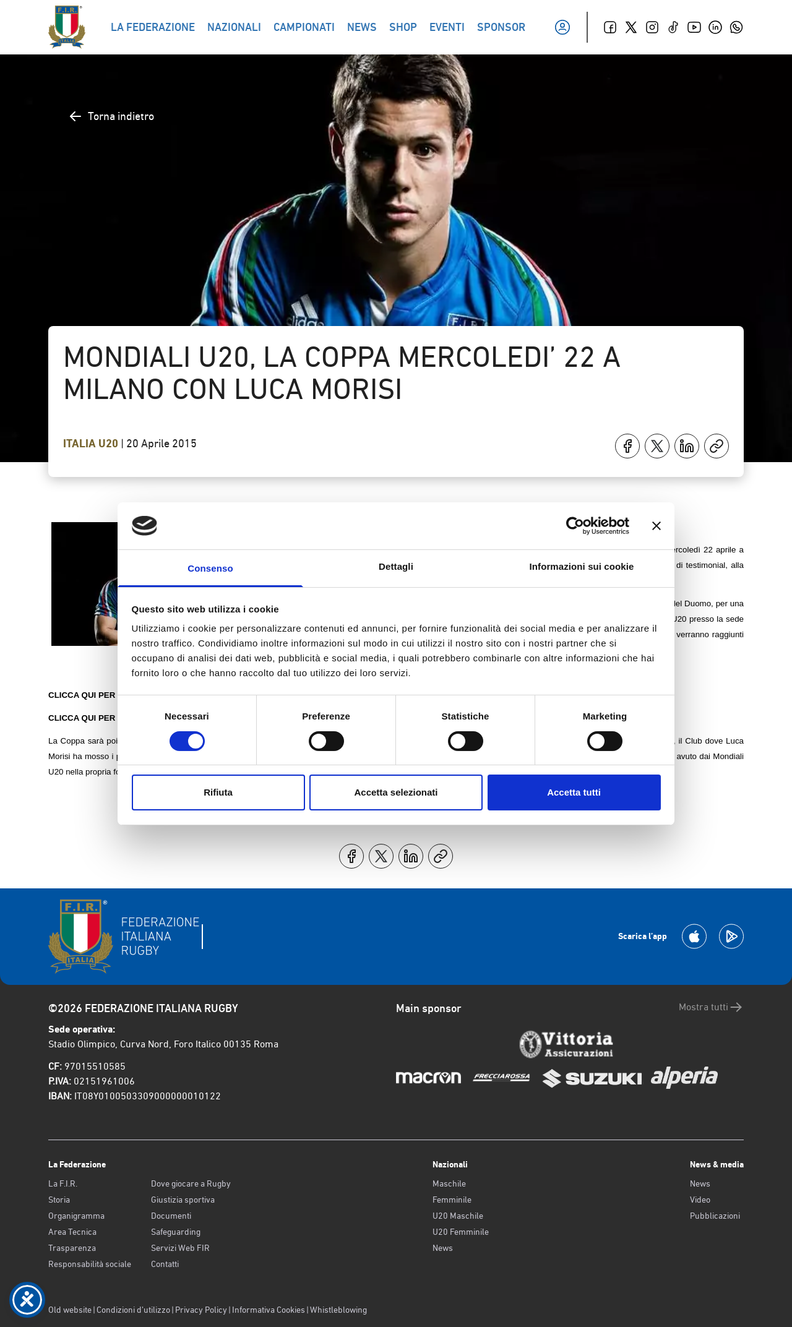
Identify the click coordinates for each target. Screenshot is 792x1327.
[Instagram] (652, 27)
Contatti (165, 1264)
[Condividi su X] (657, 446)
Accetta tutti (574, 792)
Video (700, 1200)
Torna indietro (111, 116)
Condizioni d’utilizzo (133, 1310)
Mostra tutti (711, 1007)
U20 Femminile (461, 1232)
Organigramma (76, 1216)
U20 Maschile (458, 1216)
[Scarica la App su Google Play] (731, 936)
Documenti (171, 1216)
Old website (70, 1310)
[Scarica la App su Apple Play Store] (694, 936)
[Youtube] (694, 27)
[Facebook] (610, 27)
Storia (59, 1200)
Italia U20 (92, 443)
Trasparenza (72, 1248)
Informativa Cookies (268, 1310)
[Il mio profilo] (562, 27)
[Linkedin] (715, 27)
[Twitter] (631, 27)
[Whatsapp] (736, 27)
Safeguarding (175, 1232)
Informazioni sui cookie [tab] (582, 566)
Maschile (449, 1183)
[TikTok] (673, 27)
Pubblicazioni (715, 1216)
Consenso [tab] (210, 568)
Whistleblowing (338, 1310)
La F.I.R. (62, 1183)
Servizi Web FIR (180, 1248)
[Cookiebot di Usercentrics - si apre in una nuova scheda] (575, 526)
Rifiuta (218, 792)
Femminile (452, 1200)
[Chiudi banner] (656, 526)
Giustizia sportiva (183, 1200)
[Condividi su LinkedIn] (686, 446)
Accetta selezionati (395, 792)
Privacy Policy (201, 1310)
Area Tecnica (72, 1232)
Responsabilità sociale (89, 1264)
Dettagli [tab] (396, 566)
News (443, 1248)
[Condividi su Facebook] (627, 446)
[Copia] (716, 446)
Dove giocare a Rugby (191, 1183)
